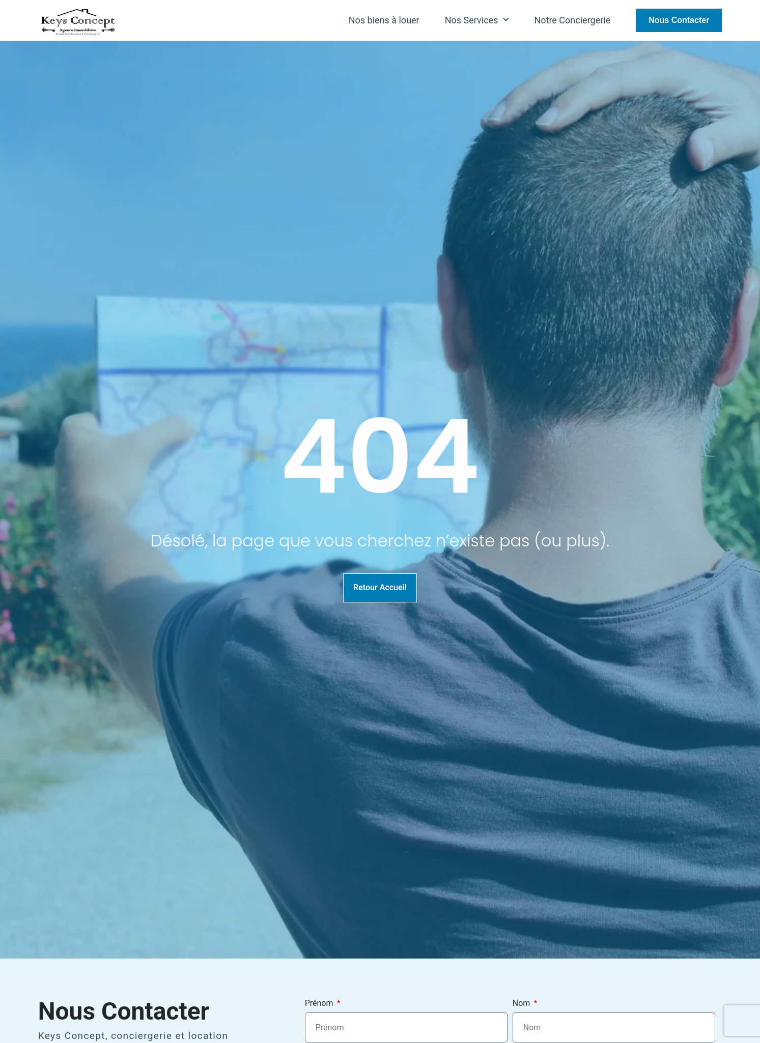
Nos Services (477, 20)
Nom (522, 1003)
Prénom (320, 1003)
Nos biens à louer (384, 20)
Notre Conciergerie (572, 20)
